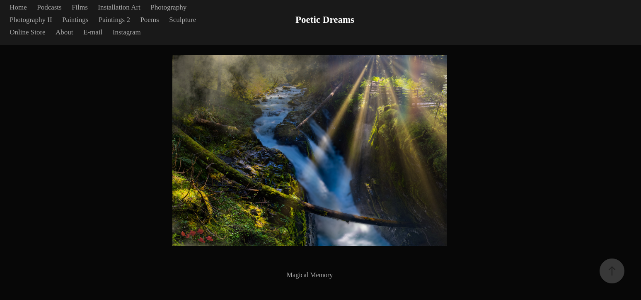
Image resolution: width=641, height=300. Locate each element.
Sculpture (182, 20)
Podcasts (49, 7)
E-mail (92, 32)
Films (80, 7)
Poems (149, 20)
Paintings (75, 20)
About (64, 32)
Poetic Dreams (324, 20)
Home (18, 7)
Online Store (27, 32)
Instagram (127, 32)
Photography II (31, 20)
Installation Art (119, 7)
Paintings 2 (114, 20)
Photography (168, 7)
